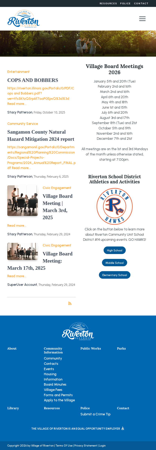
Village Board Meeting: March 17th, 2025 (40, 261)
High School (114, 250)
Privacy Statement (85, 445)
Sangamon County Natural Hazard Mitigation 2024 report (40, 135)
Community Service (22, 124)
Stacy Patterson (19, 112)
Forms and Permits (58, 395)
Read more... (16, 104)
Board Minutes (55, 384)
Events (49, 369)
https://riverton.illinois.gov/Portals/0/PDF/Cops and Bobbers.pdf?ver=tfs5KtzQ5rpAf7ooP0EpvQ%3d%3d (40, 93)
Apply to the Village (59, 400)
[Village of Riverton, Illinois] (23, 18)
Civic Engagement (57, 188)
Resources (108, 3)
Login (102, 445)
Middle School (114, 262)
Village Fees (53, 390)
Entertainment (18, 72)
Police (125, 3)
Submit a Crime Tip (95, 414)
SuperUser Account (22, 285)
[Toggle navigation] (142, 18)
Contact (141, 3)
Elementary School (114, 275)
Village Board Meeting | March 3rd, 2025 (58, 206)
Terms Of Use (64, 445)
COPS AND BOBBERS (32, 80)
